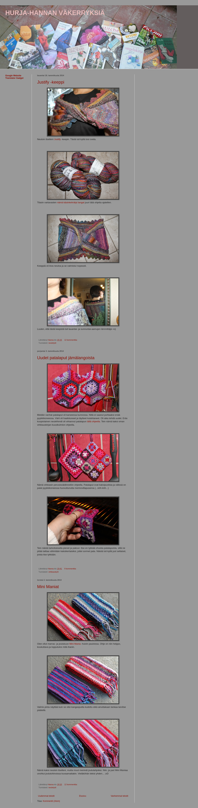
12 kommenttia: (71, 340)
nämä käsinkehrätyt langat (70, 202)
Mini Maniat (48, 586)
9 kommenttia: (70, 569)
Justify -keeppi (50, 82)
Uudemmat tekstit (46, 796)
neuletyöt (52, 343)
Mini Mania (75, 643)
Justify (57, 139)
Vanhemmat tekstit (119, 796)
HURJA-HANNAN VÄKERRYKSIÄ (55, 12)
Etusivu (82, 796)
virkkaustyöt (53, 572)
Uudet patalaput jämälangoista (65, 357)
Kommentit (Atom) (51, 801)
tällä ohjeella (93, 421)
